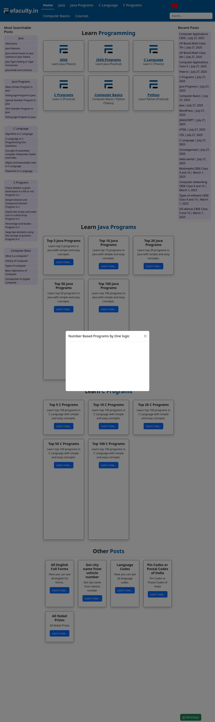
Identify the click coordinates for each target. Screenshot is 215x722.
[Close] (145, 336)
